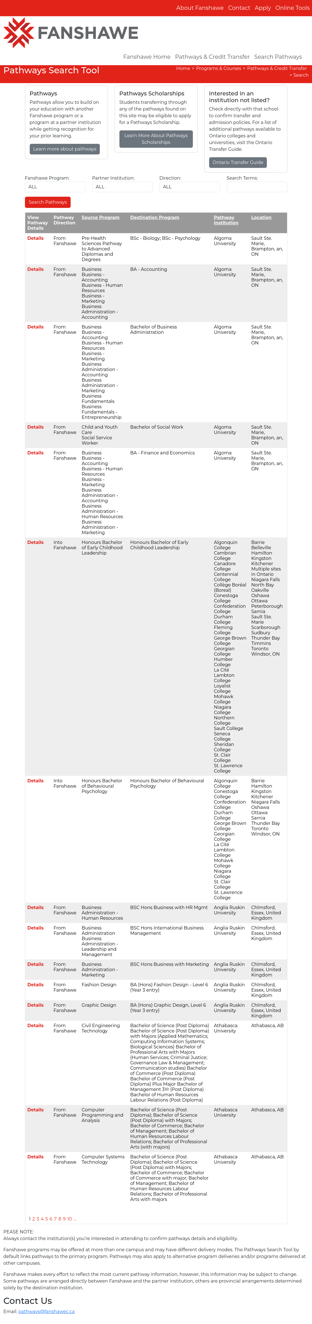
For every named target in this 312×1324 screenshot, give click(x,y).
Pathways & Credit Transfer (212, 56)
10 (69, 1219)
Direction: (170, 178)
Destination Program (154, 217)
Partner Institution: (113, 178)
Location (261, 217)
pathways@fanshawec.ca (46, 1311)
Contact (239, 7)
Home (183, 68)
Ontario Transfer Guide (238, 162)
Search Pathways (278, 56)
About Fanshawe (200, 7)
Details (35, 238)
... (75, 1219)
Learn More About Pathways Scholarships (156, 139)
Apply (263, 7)
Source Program (100, 217)
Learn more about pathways (64, 149)
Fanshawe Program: (47, 178)
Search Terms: (242, 178)
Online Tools (293, 7)
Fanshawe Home (146, 56)
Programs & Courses (218, 68)
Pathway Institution (226, 220)
